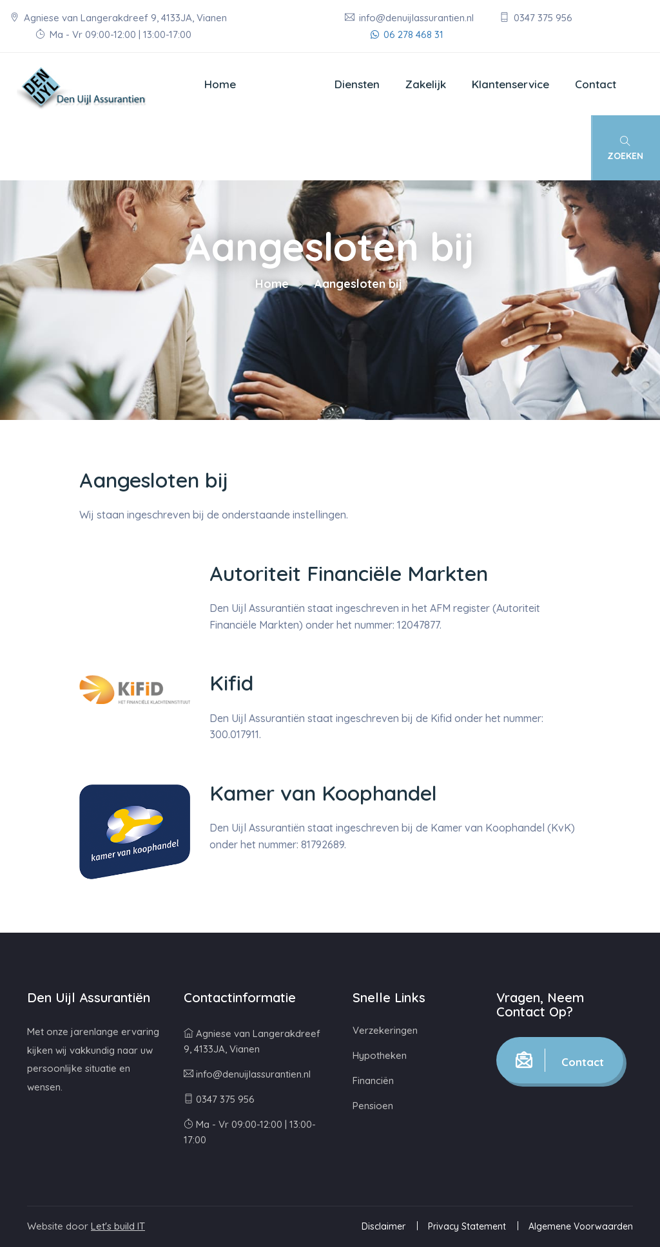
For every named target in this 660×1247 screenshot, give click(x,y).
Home (220, 84)
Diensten (357, 84)
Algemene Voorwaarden (581, 1226)
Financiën (373, 1080)
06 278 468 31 (407, 34)
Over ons (285, 84)
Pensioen (373, 1105)
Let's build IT (118, 1226)
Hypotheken (380, 1055)
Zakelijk (425, 84)
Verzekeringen (385, 1030)
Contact (595, 84)
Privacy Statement (467, 1226)
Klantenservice (510, 84)
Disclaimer (383, 1226)
